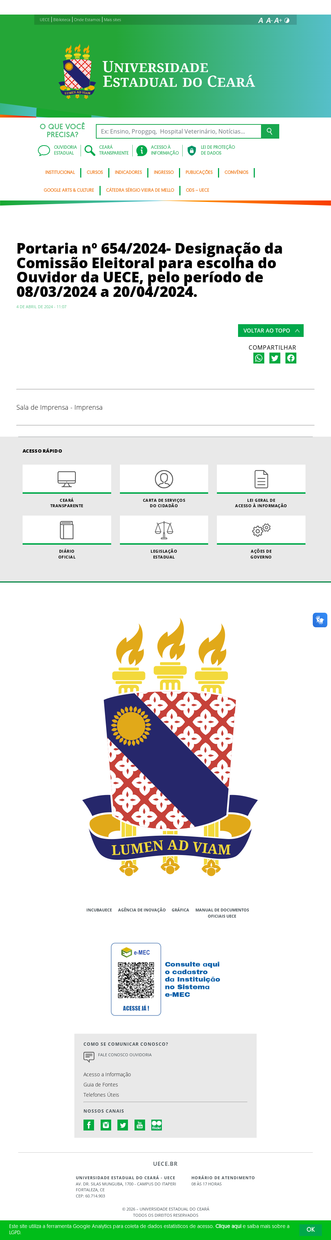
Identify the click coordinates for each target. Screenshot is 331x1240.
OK (311, 1230)
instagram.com (106, 1125)
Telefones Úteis (101, 1094)
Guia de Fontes (100, 1084)
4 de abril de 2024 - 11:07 (41, 306)
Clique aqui (228, 1226)
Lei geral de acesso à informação (261, 486)
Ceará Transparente (67, 486)
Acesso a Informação (107, 1074)
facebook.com (88, 1125)
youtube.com (140, 1125)
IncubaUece (99, 910)
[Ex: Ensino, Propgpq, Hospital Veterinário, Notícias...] (178, 131)
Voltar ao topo (267, 330)
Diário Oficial (67, 537)
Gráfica (180, 910)
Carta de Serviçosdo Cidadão (164, 486)
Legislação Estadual (164, 537)
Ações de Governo (261, 537)
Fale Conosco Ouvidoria (125, 1054)
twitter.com (122, 1125)
